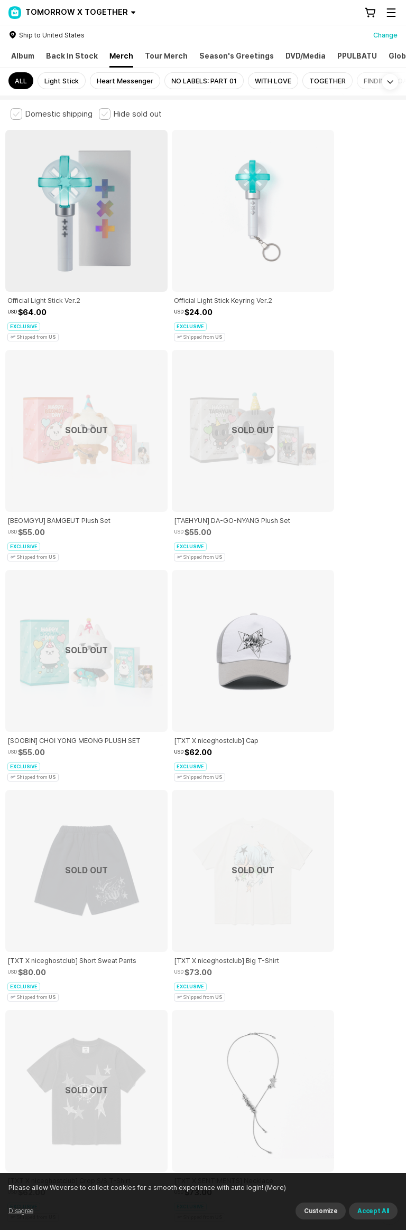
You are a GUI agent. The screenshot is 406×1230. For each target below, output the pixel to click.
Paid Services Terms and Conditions (140, 1021)
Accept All (373, 1211)
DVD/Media (305, 56)
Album (22, 56)
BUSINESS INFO (189, 1079)
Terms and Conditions (40, 1021)
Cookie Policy (27, 1033)
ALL (21, 81)
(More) (274, 1187)
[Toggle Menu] (391, 12)
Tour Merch (166, 56)
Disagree (20, 1211)
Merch (121, 56)
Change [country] (385, 35)
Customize (320, 1211)
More (203, 947)
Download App (369, 1162)
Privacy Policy (341, 1021)
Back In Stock (72, 56)
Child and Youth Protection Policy (257, 1021)
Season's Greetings (236, 56)
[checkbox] (52, 114)
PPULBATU (357, 56)
